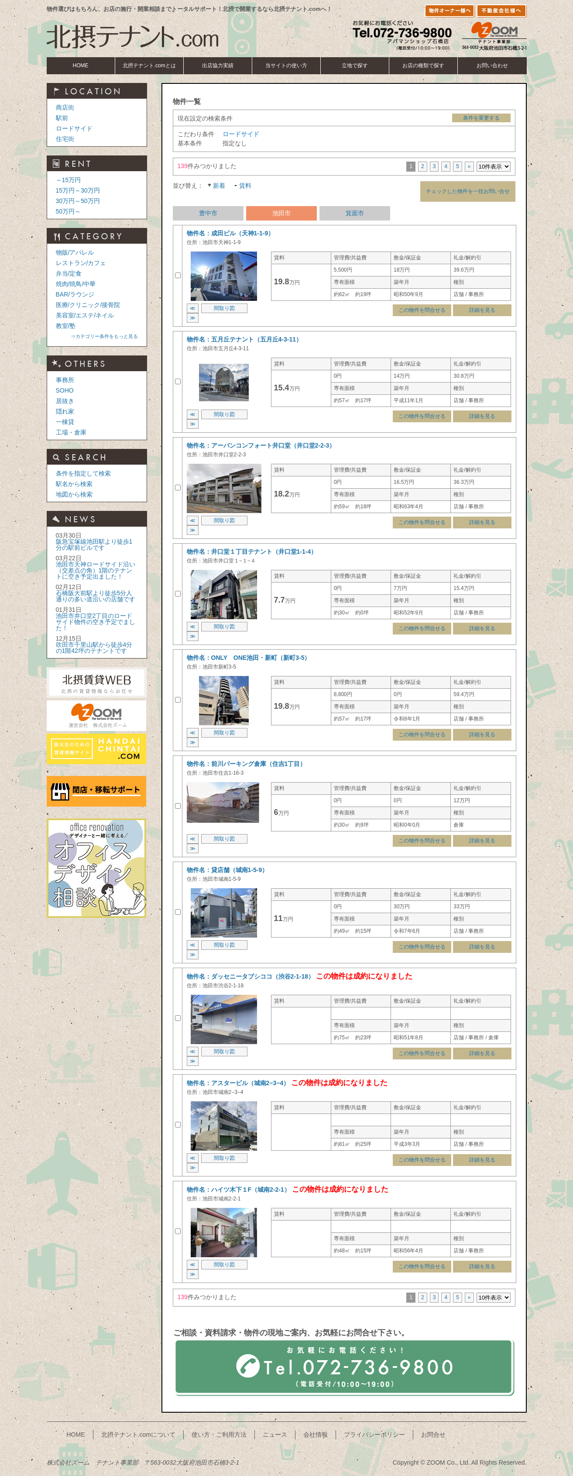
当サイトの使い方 (286, 65)
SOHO (65, 390)
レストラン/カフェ (81, 262)
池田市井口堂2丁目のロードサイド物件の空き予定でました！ (95, 621)
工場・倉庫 (71, 432)
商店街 (65, 107)
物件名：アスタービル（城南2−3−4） (238, 1082)
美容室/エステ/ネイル (85, 315)
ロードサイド (74, 128)
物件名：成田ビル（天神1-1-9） (230, 233)
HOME (81, 65)
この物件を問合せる (422, 310)
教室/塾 (66, 325)
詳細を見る (482, 310)
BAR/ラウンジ (75, 294)
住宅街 (65, 138)
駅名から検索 (74, 483)
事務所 (65, 379)
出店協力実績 (217, 65)
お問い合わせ (492, 65)
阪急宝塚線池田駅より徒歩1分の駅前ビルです (94, 544)
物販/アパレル (75, 252)
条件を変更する (481, 118)
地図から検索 (74, 494)
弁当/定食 (69, 273)
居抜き (65, 400)
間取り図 (224, 308)
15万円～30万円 (78, 190)
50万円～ (68, 211)
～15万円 (68, 179)
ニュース (275, 1434)
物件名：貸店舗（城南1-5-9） (227, 869)
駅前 (62, 117)
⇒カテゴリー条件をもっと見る (104, 336)
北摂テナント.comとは (149, 65)
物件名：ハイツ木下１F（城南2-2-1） (238, 1189)
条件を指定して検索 (83, 473)
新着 (219, 185)
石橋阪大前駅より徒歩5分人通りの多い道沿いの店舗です (95, 596)
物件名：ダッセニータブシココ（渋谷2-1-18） (250, 976)
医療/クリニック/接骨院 (88, 304)
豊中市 (208, 213)
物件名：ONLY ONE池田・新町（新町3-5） (249, 657)
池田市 (281, 213)
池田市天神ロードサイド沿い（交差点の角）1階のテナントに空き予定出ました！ (95, 570)
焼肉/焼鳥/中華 (76, 283)
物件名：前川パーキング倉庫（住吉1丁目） (246, 763)
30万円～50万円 (78, 200)
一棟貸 (65, 421)
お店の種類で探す (423, 65)
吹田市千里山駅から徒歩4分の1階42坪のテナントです (94, 647)
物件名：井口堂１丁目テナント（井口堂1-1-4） (252, 551)
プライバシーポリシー (374, 1434)
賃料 (245, 185)
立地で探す (355, 65)
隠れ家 (65, 411)
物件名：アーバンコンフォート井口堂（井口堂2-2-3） (261, 445)
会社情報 (315, 1434)
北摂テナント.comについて (138, 1434)
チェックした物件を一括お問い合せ (468, 191)
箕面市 (355, 213)
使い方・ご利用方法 (219, 1434)
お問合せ (433, 1434)
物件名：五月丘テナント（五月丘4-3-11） (244, 339)
